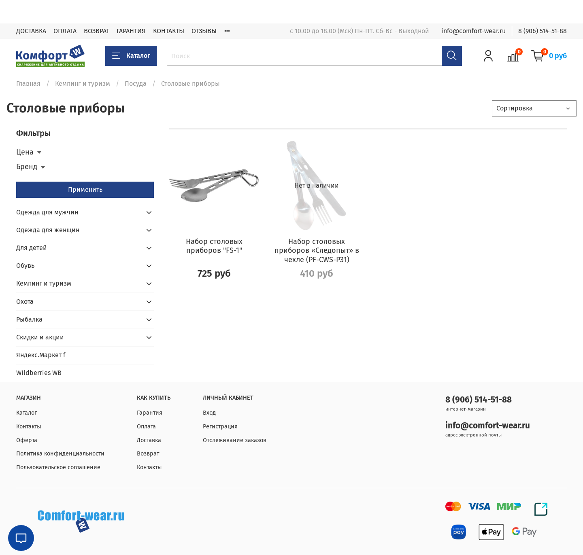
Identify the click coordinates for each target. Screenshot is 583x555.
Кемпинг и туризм (82, 83)
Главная (28, 83)
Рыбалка (29, 319)
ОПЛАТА (65, 31)
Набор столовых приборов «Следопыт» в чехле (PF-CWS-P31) (316, 250)
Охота (25, 301)
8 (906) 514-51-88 (542, 31)
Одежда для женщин (47, 230)
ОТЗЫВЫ (204, 31)
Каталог (131, 56)
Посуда (136, 83)
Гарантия (149, 412)
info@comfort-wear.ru (473, 31)
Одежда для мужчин (47, 212)
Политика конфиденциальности (60, 453)
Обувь (25, 265)
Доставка (149, 440)
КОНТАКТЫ (168, 31)
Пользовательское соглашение (58, 467)
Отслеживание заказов (234, 440)
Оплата (146, 426)
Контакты (28, 426)
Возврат (148, 453)
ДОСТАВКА (31, 31)
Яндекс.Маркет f (40, 355)
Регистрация (220, 426)
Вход (209, 412)
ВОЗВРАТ (96, 31)
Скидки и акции (40, 337)
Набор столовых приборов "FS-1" (214, 246)
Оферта (26, 440)
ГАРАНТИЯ (131, 31)
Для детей (31, 248)
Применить (85, 189)
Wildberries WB (39, 373)
